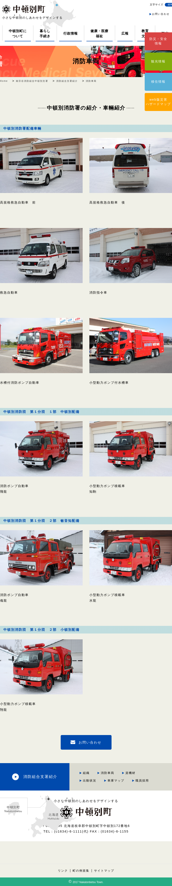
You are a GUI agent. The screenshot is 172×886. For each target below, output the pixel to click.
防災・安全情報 (158, 41)
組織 (86, 773)
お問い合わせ (161, 14)
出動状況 (89, 780)
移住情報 (158, 81)
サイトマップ (104, 870)
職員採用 (142, 780)
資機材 (130, 773)
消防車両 (86, 61)
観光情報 (158, 61)
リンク (63, 870)
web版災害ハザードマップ (158, 102)
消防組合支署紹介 (40, 777)
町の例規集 (81, 870)
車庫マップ (116, 780)
